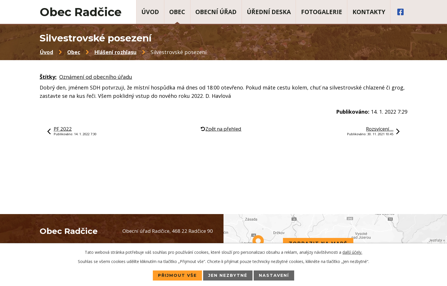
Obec (177, 12)
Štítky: (48, 76)
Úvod (150, 12)
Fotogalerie (321, 12)
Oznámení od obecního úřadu (95, 76)
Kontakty (368, 12)
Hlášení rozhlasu (115, 52)
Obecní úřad (215, 12)
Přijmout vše (177, 275)
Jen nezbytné (227, 275)
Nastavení (274, 275)
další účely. (352, 252)
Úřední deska (269, 12)
